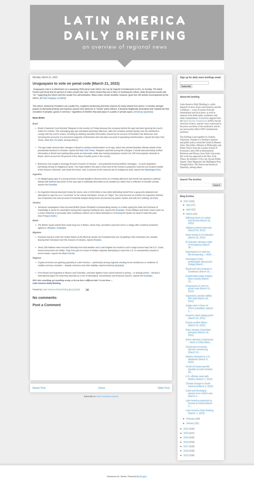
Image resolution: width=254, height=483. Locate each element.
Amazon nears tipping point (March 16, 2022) (199, 316)
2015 (186, 455)
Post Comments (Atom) (107, 396)
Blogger (142, 476)
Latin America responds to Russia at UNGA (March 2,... (199, 403)
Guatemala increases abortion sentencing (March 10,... (197, 350)
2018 (186, 442)
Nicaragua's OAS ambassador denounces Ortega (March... (199, 262)
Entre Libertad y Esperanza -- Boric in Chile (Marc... (199, 341)
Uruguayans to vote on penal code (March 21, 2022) (198, 289)
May (188, 205)
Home (101, 388)
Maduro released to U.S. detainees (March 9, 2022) (198, 359)
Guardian (52, 184)
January (190, 423)
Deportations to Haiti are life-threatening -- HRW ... (200, 253)
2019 (186, 437)
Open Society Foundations (195, 121)
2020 (186, 433)
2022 (186, 201)
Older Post (164, 388)
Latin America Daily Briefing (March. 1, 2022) (199, 411)
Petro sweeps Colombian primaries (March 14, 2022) (198, 332)
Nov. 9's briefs (56, 140)
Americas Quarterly (143, 112)
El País (154, 198)
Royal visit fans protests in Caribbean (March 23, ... (199, 270)
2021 (186, 428)
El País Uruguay (48, 98)
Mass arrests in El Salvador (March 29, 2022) (199, 236)
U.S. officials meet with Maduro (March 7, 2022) (199, 377)
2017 (186, 446)
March (189, 214)
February (191, 418)
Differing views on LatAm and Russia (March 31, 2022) (198, 220)
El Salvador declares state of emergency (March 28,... (199, 245)
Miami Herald (68, 253)
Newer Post (39, 388)
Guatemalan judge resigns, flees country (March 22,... (199, 279)
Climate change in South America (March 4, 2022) (199, 385)
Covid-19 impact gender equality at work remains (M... (199, 369)
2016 (186, 450)
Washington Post (153, 169)
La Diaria (61, 98)
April (188, 209)
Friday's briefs (49, 216)
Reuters (52, 228)
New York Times (87, 150)
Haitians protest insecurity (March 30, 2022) (199, 229)
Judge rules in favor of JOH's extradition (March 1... (199, 308)
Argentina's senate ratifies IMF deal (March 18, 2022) (199, 298)
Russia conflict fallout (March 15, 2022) (196, 324)
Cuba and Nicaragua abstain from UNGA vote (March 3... (199, 393)
